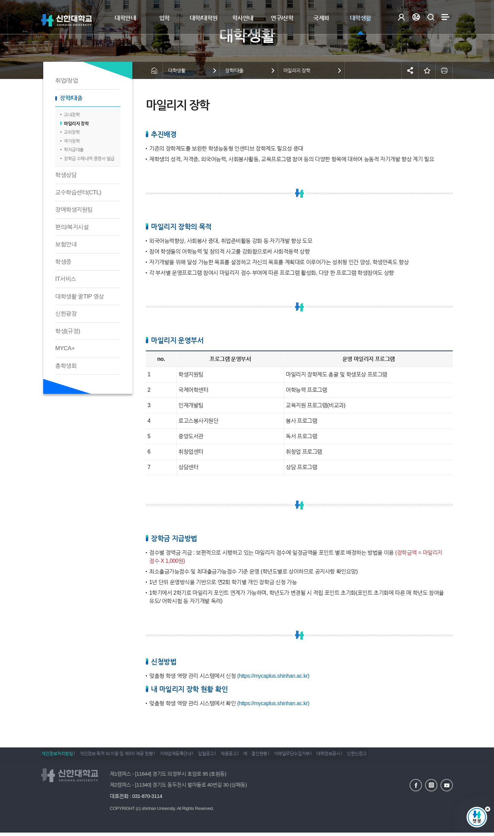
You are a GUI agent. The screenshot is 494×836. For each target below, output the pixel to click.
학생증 (63, 262)
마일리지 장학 (76, 123)
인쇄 (444, 70)
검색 (430, 17)
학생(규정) (67, 331)
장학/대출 (71, 98)
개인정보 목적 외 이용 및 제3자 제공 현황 (119, 755)
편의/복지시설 (72, 227)
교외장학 (72, 132)
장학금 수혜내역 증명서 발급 (89, 158)
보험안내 (66, 244)
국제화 (321, 18)
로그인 (401, 17)
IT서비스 (65, 279)
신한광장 (66, 313)
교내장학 (72, 114)
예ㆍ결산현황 (274, 755)
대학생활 (360, 18)
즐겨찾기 (427, 70)
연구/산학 (282, 18)
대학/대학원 (204, 18)
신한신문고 (387, 755)
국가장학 (72, 141)
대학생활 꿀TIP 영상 (79, 296)
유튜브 (446, 785)
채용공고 (243, 755)
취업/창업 (66, 80)
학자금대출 (74, 149)
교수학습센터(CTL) (78, 192)
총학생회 (66, 366)
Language (416, 17)
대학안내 (125, 18)
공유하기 (410, 70)
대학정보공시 (354, 755)
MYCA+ (65, 348)
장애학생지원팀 (74, 209)
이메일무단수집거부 (314, 755)
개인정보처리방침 (57, 755)
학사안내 (243, 18)
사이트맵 (445, 17)
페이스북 (416, 785)
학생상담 (66, 175)
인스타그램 (431, 785)
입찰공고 (217, 755)
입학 (164, 18)
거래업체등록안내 (183, 755)
